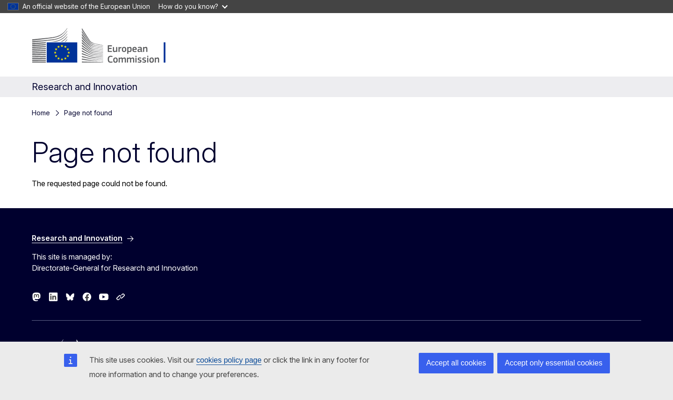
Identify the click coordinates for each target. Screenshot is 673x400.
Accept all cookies (456, 363)
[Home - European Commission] (107, 46)
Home (41, 113)
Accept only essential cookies (553, 363)
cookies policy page (229, 360)
